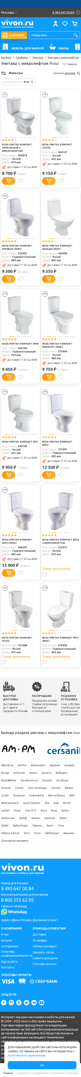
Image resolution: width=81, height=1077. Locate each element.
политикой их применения (26, 1055)
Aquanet (55, 765)
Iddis (72, 795)
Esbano (69, 787)
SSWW (4, 825)
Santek (23, 818)
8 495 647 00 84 (17, 888)
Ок (42, 1065)
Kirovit (67, 803)
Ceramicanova (29, 780)
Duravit (55, 787)
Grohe (5, 795)
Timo (61, 825)
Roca (44, 810)
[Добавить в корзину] (8, 181)
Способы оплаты (44, 964)
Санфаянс (22, 57)
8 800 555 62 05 (17, 900)
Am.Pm (22, 765)
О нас (5, 934)
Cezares (6, 787)
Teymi (50, 825)
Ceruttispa (62, 780)
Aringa (5, 772)
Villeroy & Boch (10, 833)
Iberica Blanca (56, 795)
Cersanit (47, 780)
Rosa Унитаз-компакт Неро (57, 443)
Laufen (5, 810)
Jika (46, 803)
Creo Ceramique (37, 787)
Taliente (37, 825)
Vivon (37, 833)
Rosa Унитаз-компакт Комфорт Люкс (57, 345)
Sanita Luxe (8, 818)
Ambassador (38, 765)
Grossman (19, 795)
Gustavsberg (36, 795)
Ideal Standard (9, 803)
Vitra (27, 833)
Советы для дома (45, 958)
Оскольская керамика (14, 840)
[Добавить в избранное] (20, 181)
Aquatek (69, 765)
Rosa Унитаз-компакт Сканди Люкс (57, 247)
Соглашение (9, 946)
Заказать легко (43, 952)
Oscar (17, 810)
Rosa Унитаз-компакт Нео (20, 441)
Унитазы (37, 57)
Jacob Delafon (31, 803)
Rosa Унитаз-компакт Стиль (57, 146)
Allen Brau (7, 765)
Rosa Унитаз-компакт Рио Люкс (60, 639)
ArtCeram (19, 772)
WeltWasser (52, 833)
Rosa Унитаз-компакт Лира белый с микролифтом (17, 147)
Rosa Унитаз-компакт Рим (20, 343)
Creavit (19, 787)
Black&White (8, 780)
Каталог (6, 57)
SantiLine (49, 818)
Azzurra (46, 772)
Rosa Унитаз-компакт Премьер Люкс (17, 247)
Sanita (65, 810)
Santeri (35, 818)
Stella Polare (20, 825)
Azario (33, 772)
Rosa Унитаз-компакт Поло (17, 639)
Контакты (8, 967)
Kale (56, 803)
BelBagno (61, 772)
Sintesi (63, 818)
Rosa (54, 810)
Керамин (69, 833)
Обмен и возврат (45, 946)
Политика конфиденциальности (16, 953)
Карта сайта (9, 961)
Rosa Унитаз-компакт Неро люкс (17, 541)
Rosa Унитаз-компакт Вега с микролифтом (60, 541)
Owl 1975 (30, 810)
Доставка (39, 934)
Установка (40, 940)
